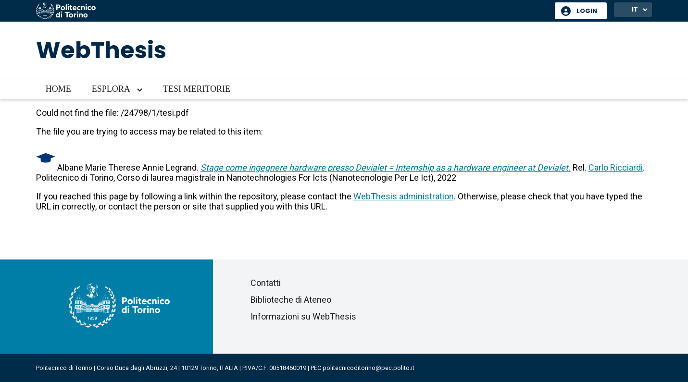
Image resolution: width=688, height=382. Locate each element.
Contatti (265, 283)
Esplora (111, 89)
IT (635, 9)
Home (58, 89)
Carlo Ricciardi (615, 167)
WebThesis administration (403, 196)
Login (586, 11)
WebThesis (101, 50)
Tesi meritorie (196, 89)
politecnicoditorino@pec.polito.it (368, 367)
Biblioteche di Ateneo (290, 300)
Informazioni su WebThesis (303, 316)
